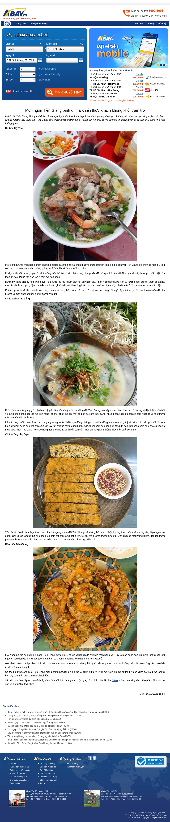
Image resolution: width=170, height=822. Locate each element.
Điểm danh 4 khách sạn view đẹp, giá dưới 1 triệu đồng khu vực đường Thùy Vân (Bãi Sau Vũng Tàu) (58, 712)
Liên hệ (150, 23)
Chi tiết (139, 74)
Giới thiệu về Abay (47, 763)
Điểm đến (51, 43)
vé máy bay (147, 813)
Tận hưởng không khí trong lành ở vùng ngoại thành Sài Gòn (39, 736)
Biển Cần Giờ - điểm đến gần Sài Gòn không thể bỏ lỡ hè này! (39, 743)
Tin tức (43, 783)
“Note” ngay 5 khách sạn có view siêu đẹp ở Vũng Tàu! (36, 722)
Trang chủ (21, 23)
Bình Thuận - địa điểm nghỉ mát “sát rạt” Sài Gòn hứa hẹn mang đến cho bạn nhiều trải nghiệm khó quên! (60, 740)
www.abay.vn (39, 796)
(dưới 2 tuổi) (44, 80)
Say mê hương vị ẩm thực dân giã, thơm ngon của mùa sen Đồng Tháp (44, 733)
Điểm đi (10, 43)
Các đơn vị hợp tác (48, 767)
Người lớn (11, 69)
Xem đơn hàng (71, 763)
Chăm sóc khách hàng (19, 780)
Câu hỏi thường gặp (18, 777)
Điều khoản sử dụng (48, 777)
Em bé (9, 79)
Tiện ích (139, 23)
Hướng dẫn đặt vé (17, 773)
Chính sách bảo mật (48, 780)
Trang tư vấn (15, 783)
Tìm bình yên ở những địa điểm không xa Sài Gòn (34, 719)
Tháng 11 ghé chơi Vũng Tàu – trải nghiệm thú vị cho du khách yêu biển (44, 715)
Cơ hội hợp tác (46, 770)
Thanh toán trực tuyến (74, 767)
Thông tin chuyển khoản (20, 770)
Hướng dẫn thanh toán (19, 767)
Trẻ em (9, 74)
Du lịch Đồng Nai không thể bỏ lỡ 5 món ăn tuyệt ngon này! (38, 726)
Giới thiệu (162, 23)
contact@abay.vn (59, 796)
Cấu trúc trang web (48, 773)
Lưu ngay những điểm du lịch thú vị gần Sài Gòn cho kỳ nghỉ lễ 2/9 (41, 729)
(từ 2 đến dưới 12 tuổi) (49, 74)
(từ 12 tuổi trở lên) (47, 69)
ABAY (115, 680)
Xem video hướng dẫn (22, 91)
